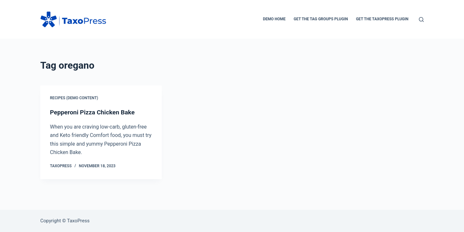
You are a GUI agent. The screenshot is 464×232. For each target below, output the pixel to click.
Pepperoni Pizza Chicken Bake (94, 112)
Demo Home (274, 19)
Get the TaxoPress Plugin (382, 19)
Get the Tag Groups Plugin (321, 19)
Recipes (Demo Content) (74, 98)
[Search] (421, 19)
